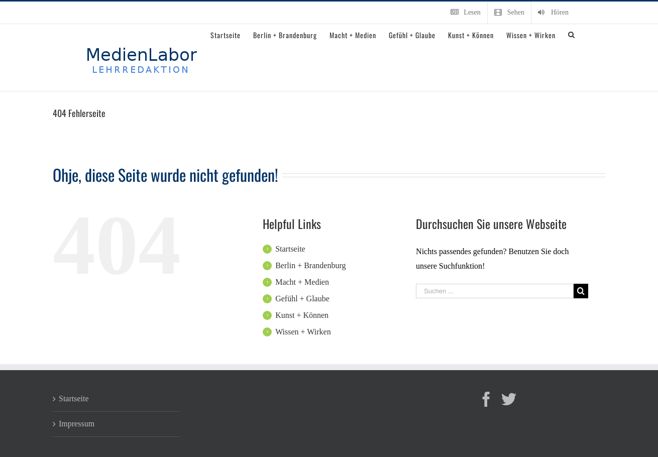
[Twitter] (508, 399)
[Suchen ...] (495, 291)
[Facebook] (486, 399)
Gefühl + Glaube (302, 298)
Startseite (290, 249)
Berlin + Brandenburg (310, 265)
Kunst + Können (301, 315)
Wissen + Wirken (303, 331)
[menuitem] (465, 13)
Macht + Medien (302, 282)
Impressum (76, 423)
